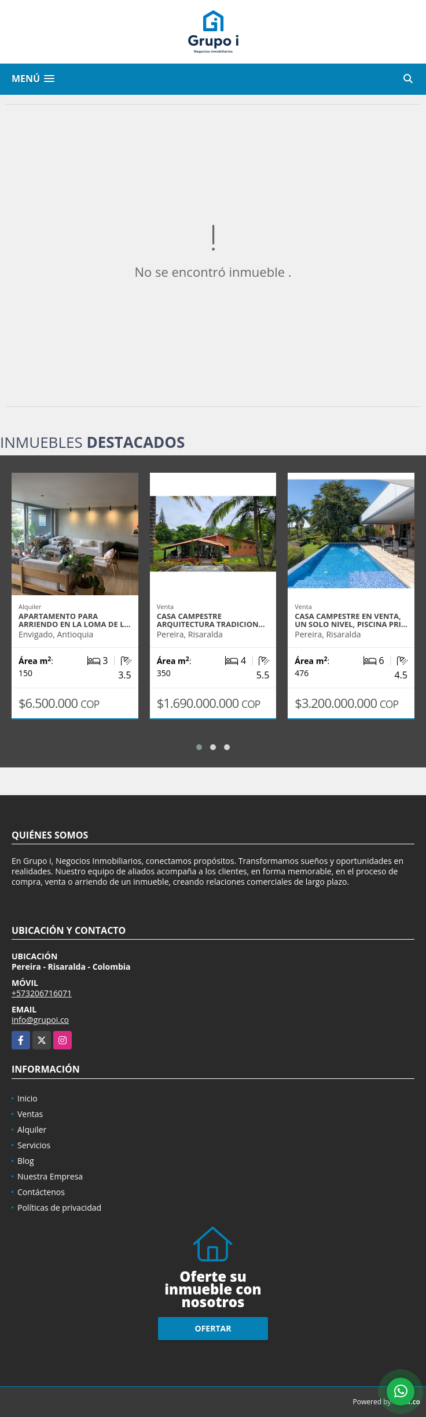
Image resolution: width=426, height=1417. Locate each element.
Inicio (27, 1098)
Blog (25, 1160)
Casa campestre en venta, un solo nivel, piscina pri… (351, 620)
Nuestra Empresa (50, 1176)
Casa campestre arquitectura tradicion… (211, 620)
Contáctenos (41, 1191)
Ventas (30, 1113)
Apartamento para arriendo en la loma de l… (75, 620)
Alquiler (31, 1129)
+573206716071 (42, 993)
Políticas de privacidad (59, 1207)
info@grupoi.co (40, 1019)
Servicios (33, 1145)
